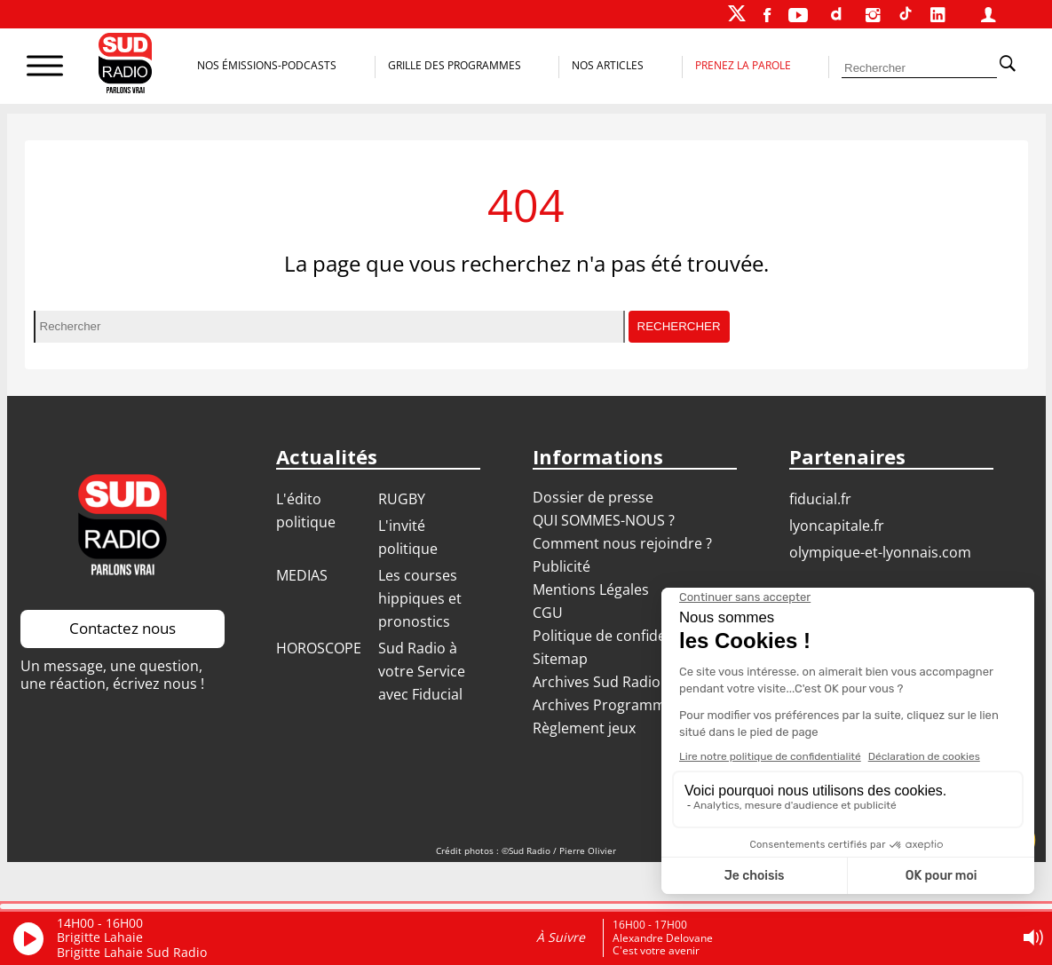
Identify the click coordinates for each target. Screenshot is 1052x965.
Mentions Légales (591, 589)
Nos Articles (608, 65)
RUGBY (401, 499)
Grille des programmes (454, 65)
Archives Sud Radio (596, 682)
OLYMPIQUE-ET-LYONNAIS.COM (880, 552)
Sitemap (560, 658)
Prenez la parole (743, 65)
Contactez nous (122, 628)
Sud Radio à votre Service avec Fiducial (421, 671)
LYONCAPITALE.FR (836, 525)
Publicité (561, 566)
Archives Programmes (607, 705)
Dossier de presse (593, 497)
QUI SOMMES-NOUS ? (604, 520)
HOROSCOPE (318, 648)
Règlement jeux (584, 728)
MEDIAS (302, 575)
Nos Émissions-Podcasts (266, 65)
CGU (548, 612)
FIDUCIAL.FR (820, 499)
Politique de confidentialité (622, 635)
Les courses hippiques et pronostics (420, 598)
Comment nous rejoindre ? (624, 543)
